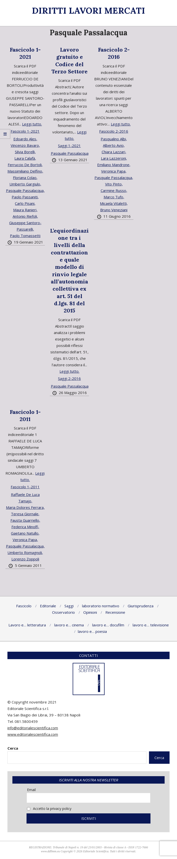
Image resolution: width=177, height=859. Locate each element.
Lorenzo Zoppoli (25, 558)
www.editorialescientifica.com (32, 734)
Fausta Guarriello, (25, 520)
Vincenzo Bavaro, (25, 145)
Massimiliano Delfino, (25, 171)
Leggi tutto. (32, 124)
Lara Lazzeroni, (114, 158)
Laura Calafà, (25, 158)
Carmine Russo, (114, 190)
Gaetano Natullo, (25, 533)
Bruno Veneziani (113, 209)
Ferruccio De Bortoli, (25, 164)
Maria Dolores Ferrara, (25, 507)
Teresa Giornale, (25, 513)
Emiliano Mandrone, (113, 164)
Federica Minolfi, (25, 526)
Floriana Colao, (25, 177)
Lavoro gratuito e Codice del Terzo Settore (69, 60)
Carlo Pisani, (25, 203)
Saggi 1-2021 (69, 145)
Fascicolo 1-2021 (25, 53)
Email (31, 789)
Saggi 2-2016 (69, 378)
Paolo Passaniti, (25, 196)
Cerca (12, 748)
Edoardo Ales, (25, 138)
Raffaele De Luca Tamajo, (25, 497)
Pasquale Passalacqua (69, 153)
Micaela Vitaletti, (114, 203)
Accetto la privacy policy (49, 808)
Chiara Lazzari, (114, 151)
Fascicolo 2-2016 (114, 53)
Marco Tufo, (114, 196)
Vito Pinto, (114, 184)
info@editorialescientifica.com (32, 727)
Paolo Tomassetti (25, 235)
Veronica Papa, (113, 171)
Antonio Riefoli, (25, 216)
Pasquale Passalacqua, (25, 190)
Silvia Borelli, (25, 151)
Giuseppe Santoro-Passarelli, (25, 226)
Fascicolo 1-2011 (25, 415)
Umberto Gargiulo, (25, 184)
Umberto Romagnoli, (25, 552)
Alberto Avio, (114, 145)
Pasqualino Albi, (114, 138)
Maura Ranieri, (25, 209)
